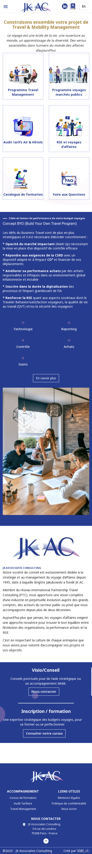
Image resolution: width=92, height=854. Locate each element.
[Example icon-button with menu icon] (5, 6)
